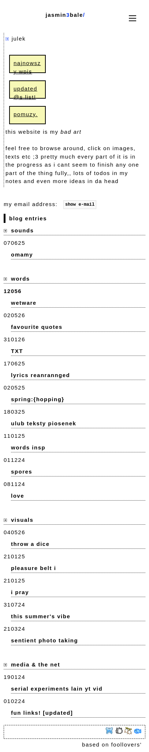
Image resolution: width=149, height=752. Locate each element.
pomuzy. (26, 114)
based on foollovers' (112, 745)
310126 (14, 340)
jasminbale (64, 15)
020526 (14, 316)
